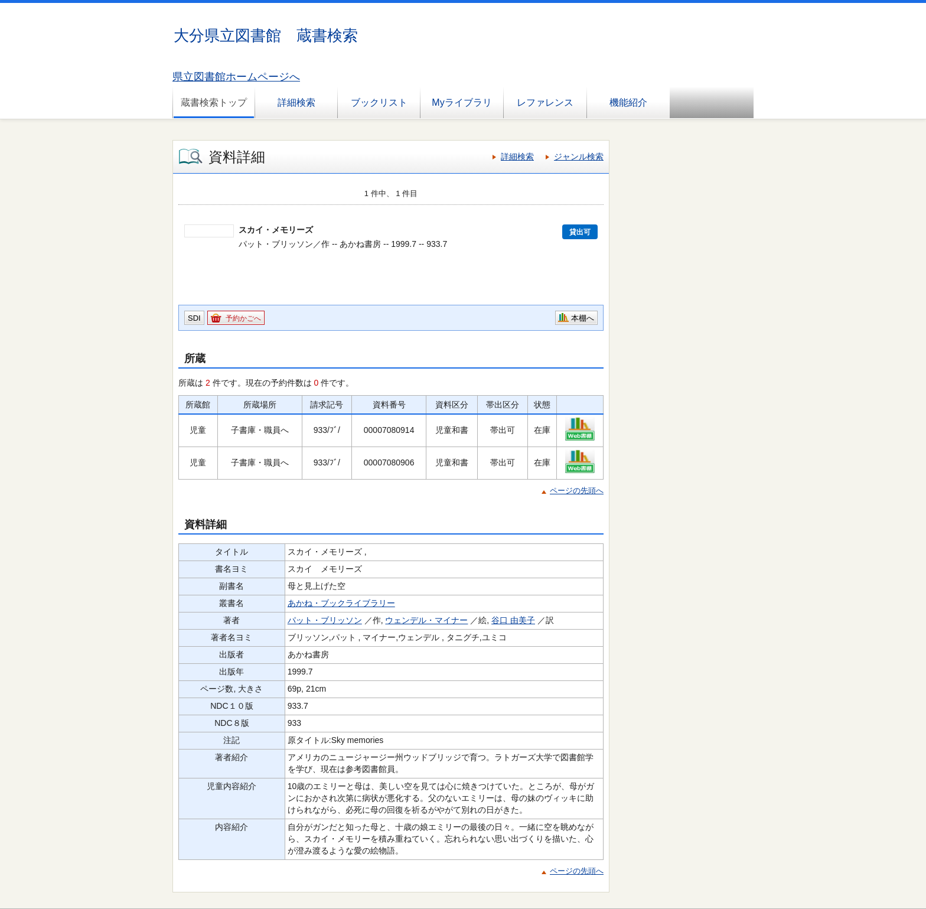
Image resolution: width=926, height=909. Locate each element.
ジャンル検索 (579, 156)
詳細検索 (296, 102)
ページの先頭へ (577, 490)
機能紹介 (628, 102)
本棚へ (582, 318)
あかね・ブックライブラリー (341, 603)
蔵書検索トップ (214, 102)
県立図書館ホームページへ (236, 77)
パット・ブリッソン (325, 620)
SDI (194, 318)
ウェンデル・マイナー (426, 620)
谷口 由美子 (513, 620)
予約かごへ (243, 318)
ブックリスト (379, 102)
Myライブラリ (461, 102)
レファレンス (545, 102)
